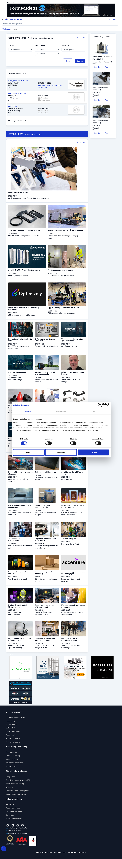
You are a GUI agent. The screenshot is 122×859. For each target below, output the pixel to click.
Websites (9, 787)
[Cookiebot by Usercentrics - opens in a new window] (99, 405)
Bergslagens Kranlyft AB (17, 93)
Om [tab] (94, 411)
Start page (6, 29)
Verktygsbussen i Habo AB (18, 81)
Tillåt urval (61, 452)
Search (80, 61)
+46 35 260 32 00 (13, 831)
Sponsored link (11, 752)
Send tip (81, 38)
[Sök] (116, 24)
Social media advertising (15, 784)
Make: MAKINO (98, 59)
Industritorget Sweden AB (16, 828)
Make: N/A (96, 92)
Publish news (11, 766)
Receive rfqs (10, 721)
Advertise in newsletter (14, 763)
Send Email (43, 87)
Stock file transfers (13, 731)
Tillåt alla (93, 452)
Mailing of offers (12, 759)
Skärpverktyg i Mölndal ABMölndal (102, 62)
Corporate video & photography (17, 791)
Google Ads (10, 777)
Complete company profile (15, 717)
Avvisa (28, 452)
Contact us (10, 815)
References (10, 804)
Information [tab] (61, 411)
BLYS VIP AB (12, 106)
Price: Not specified (100, 67)
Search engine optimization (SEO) (18, 780)
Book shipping (11, 724)
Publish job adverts (13, 738)
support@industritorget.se (16, 833)
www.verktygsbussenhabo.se (50, 85)
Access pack (10, 735)
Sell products (11, 728)
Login (112, 19)
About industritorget (13, 808)
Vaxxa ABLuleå (96, 95)
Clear (68, 61)
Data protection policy (14, 811)
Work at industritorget (14, 818)
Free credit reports (13, 742)
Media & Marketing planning (16, 794)
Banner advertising (13, 756)
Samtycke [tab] (28, 411)
